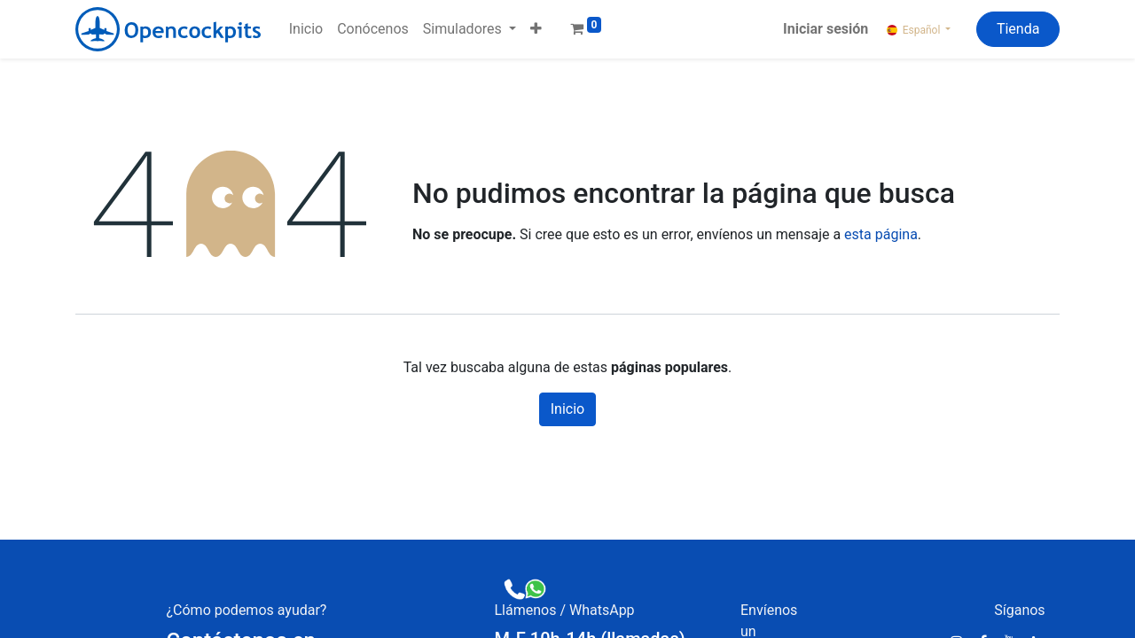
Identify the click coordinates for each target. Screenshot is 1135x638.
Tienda (1018, 28)
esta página (881, 234)
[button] (536, 29)
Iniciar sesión (825, 28)
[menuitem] (306, 29)
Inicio (567, 409)
